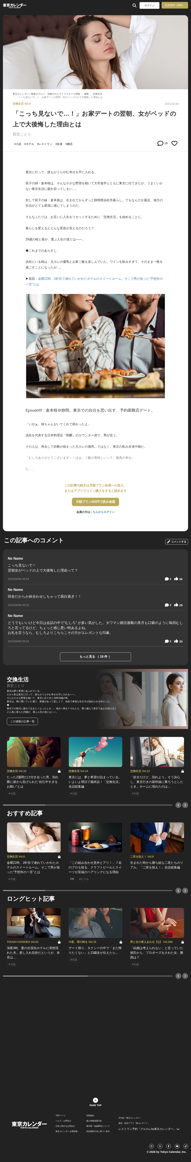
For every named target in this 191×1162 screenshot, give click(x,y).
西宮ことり (22, 134)
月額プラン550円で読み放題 (95, 501)
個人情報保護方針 (94, 1121)
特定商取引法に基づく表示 (98, 1131)
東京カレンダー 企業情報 (67, 1131)
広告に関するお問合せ (65, 1126)
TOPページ (60, 1116)
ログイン (149, 5)
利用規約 (90, 1116)
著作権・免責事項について (98, 1126)
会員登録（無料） (175, 5)
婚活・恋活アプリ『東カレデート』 (134, 1123)
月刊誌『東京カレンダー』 (130, 1118)
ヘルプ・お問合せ (63, 1121)
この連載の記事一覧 (22, 721)
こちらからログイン (102, 512)
